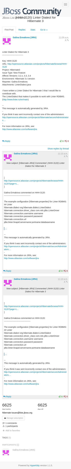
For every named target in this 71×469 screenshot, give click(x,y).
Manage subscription (13, 418)
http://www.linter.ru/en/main (15, 99)
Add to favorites (11, 430)
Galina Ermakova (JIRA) (24, 37)
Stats (33, 30)
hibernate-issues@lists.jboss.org (17, 413)
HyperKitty (35, 465)
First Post (9, 30)
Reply (6, 141)
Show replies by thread (58, 148)
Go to (43, 30)
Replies (21, 30)
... (6, 228)
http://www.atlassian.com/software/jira (19, 129)
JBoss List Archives (32, 12)
